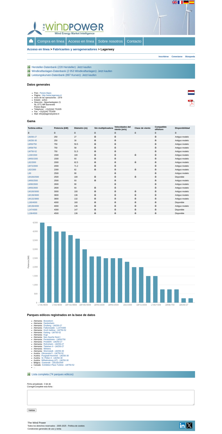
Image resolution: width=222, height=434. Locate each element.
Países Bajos (45, 93)
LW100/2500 (33, 177)
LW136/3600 (33, 195)
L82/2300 (32, 170)
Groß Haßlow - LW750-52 (55, 330)
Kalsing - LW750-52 (52, 332)
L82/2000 (32, 162)
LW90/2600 (33, 184)
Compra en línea (50, 41)
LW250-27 (32, 137)
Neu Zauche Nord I (52, 337)
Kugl (46, 335)
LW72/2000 (33, 166)
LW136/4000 (33, 206)
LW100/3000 (33, 191)
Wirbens (47, 349)
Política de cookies (76, 429)
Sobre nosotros (110, 41)
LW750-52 (32, 151)
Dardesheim (49, 323)
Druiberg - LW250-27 (53, 325)
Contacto (134, 41)
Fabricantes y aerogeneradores (75, 49)
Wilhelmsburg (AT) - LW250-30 (55, 360)
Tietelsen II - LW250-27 (54, 346)
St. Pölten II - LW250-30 (52, 358)
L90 (29, 173)
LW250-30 (32, 140)
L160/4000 (32, 202)
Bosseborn (48, 321)
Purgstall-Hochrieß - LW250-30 (55, 356)
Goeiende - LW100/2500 (52, 363)
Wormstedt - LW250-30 (54, 351)
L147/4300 (32, 210)
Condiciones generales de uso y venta (44, 432)
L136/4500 (32, 213)
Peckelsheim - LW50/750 (55, 339)
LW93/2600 (33, 188)
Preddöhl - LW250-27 (53, 342)
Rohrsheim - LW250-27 (54, 344)
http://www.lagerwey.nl (52, 95)
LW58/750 (32, 148)
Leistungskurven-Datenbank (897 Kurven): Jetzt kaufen (64, 75)
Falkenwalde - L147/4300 (55, 328)
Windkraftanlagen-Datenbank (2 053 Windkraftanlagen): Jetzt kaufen (72, 71)
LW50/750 (32, 144)
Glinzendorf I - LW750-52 (53, 353)
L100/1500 (32, 155)
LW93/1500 (33, 159)
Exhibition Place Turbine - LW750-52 (58, 365)
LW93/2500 (33, 180)
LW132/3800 (33, 199)
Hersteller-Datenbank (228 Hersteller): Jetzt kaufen (61, 67)
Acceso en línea (81, 41)
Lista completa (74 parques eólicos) (53, 374)
